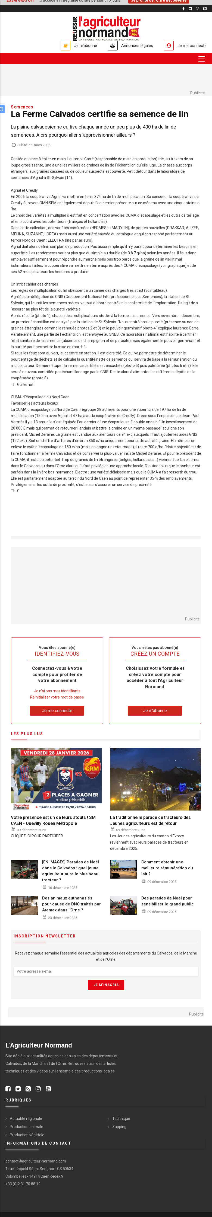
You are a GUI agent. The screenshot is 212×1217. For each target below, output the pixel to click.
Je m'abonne (81, 45)
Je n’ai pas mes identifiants (57, 691)
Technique (121, 1118)
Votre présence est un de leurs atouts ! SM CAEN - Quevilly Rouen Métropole (53, 820)
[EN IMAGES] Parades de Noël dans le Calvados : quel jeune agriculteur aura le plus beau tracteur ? (70, 871)
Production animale (26, 1127)
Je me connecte (191, 45)
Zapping (119, 1127)
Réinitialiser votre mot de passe (57, 697)
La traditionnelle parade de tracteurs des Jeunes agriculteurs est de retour (150, 820)
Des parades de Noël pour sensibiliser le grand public (167, 901)
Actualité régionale (26, 1118)
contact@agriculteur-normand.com (35, 1161)
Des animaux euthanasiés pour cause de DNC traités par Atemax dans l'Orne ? (71, 904)
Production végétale (27, 1135)
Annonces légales (134, 45)
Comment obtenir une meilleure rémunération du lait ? (167, 868)
